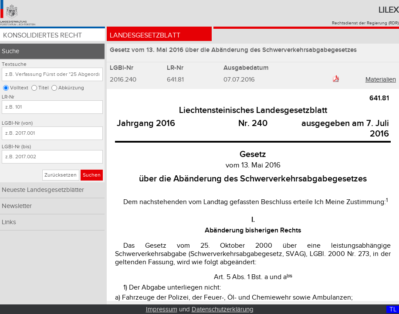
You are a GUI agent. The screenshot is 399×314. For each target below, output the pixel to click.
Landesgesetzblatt (145, 36)
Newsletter (17, 206)
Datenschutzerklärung (223, 309)
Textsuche (14, 64)
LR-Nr (8, 97)
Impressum (161, 309)
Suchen (92, 175)
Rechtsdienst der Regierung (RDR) (365, 23)
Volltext (19, 88)
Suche (10, 51)
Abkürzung (71, 88)
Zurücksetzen (60, 175)
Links (9, 222)
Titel (43, 88)
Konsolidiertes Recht (42, 36)
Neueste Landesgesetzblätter (43, 190)
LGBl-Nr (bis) (16, 146)
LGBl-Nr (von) (17, 123)
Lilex (389, 10)
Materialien (380, 79)
